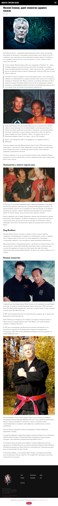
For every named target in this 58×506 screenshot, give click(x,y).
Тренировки (32, 472)
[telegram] (7, 495)
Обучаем (22, 472)
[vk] (3, 495)
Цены (41, 469)
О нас (22, 469)
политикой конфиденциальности (41, 500)
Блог (41, 472)
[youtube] (10, 495)
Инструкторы (33, 469)
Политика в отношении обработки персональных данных (9, 490)
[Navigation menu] (55, 2)
